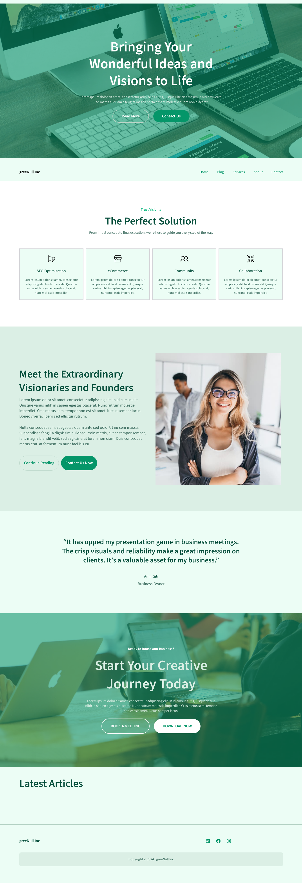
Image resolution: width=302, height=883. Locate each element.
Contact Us (171, 116)
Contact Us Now (79, 463)
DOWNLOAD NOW (177, 726)
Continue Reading (39, 463)
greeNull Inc (29, 172)
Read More (131, 116)
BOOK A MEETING (125, 726)
